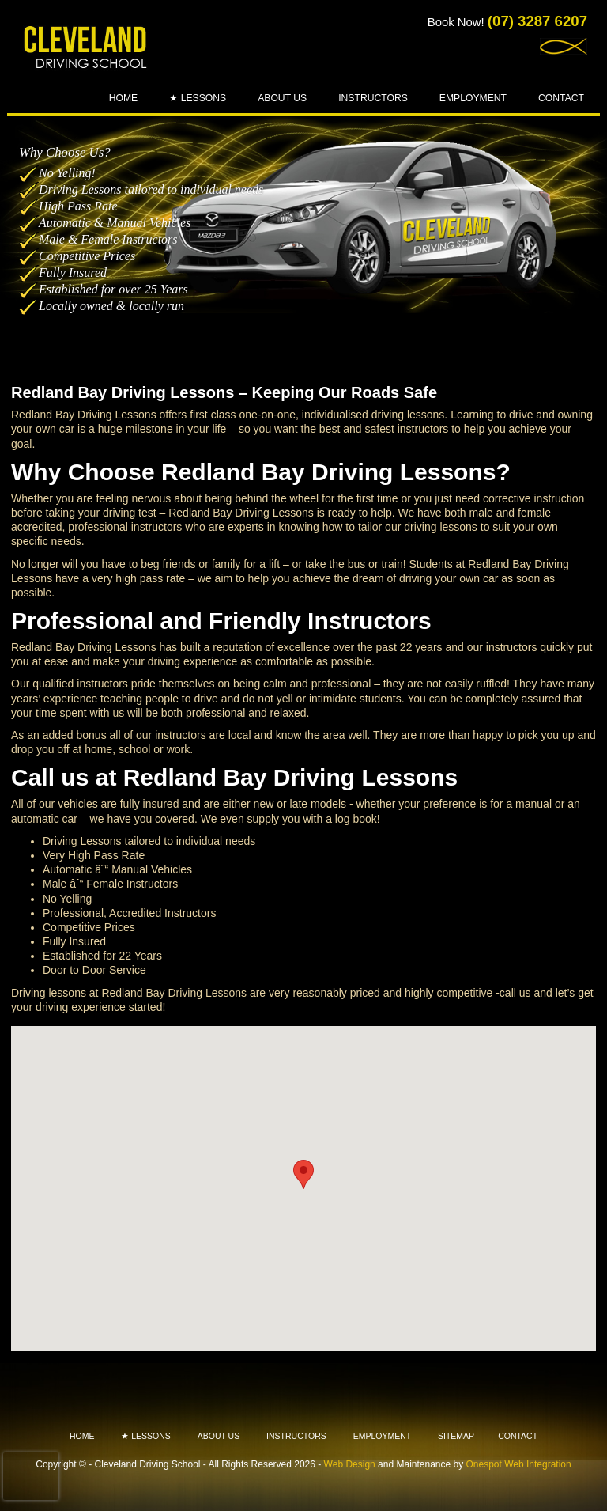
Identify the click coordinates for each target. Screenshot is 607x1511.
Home (123, 98)
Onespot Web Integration (518, 1464)
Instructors (373, 98)
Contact (561, 98)
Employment (473, 98)
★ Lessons (197, 98)
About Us (282, 98)
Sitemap (456, 1436)
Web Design (349, 1464)
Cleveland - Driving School (86, 48)
